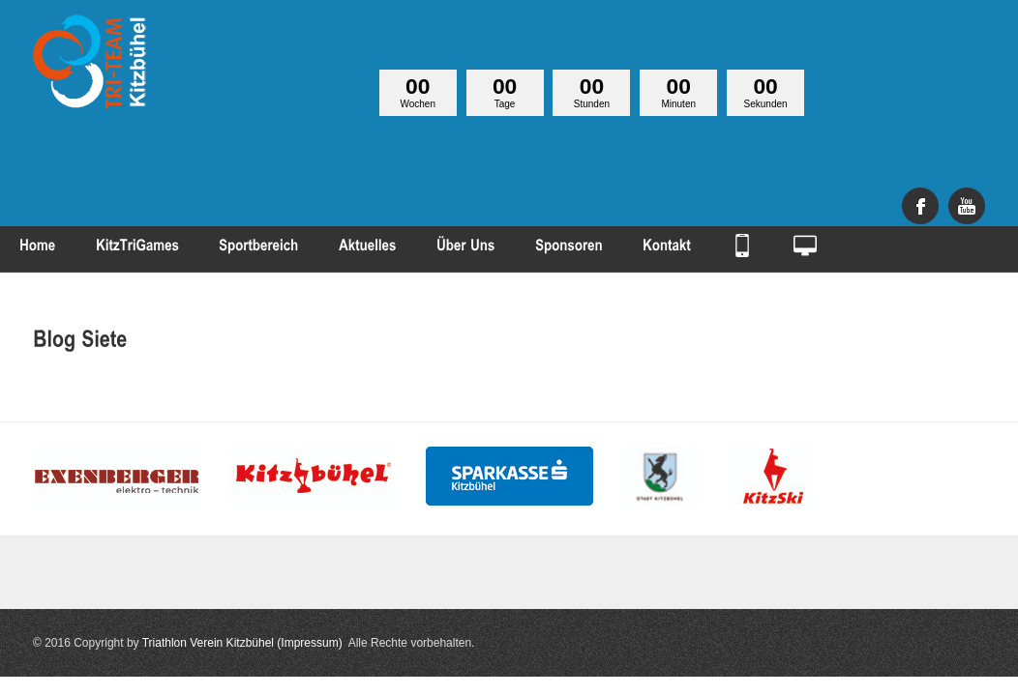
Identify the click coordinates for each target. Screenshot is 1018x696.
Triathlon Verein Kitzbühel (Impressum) (242, 643)
